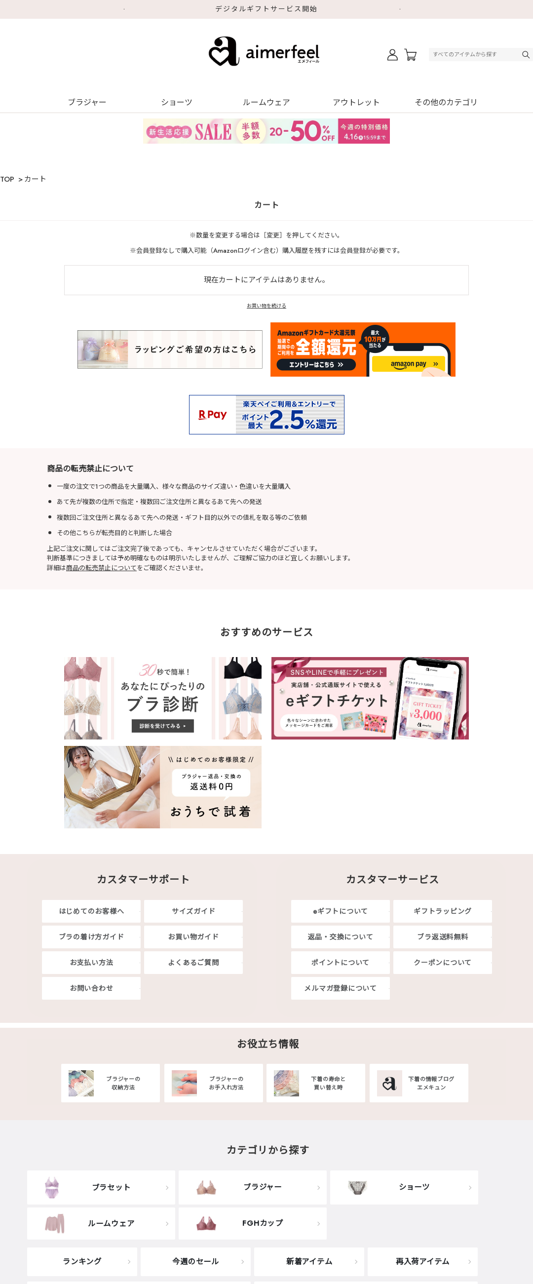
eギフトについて (340, 911)
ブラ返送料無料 (442, 937)
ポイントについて (340, 963)
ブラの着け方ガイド (91, 937)
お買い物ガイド (193, 937)
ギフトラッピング (443, 911)
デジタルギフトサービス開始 (266, 9)
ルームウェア (266, 102)
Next (405, 9)
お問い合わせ (92, 988)
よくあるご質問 (193, 963)
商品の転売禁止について (101, 568)
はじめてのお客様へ (91, 911)
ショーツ (176, 102)
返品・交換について (341, 937)
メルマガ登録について (340, 988)
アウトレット (356, 102)
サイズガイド (194, 911)
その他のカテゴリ (446, 102)
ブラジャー (87, 102)
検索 (527, 54)
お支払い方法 (92, 963)
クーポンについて (443, 963)
